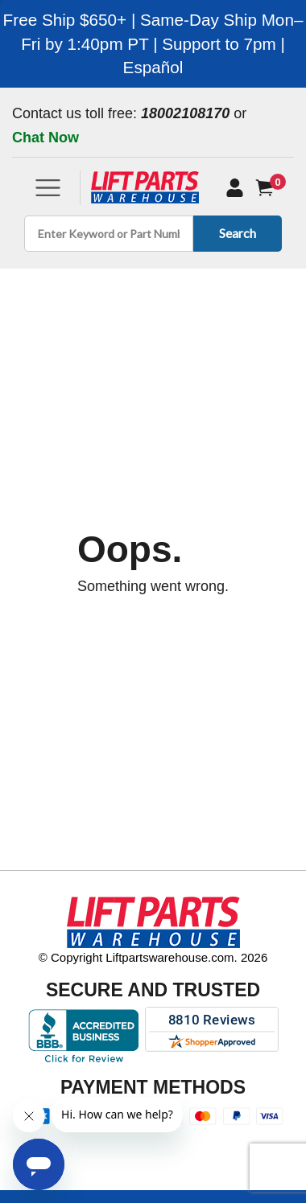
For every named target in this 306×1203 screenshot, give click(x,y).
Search (234, 233)
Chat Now (45, 137)
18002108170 (185, 113)
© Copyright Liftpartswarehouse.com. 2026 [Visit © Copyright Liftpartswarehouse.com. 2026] (153, 957)
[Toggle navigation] (48, 187)
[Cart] (268, 188)
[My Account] (234, 187)
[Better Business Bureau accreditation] (83, 1035)
